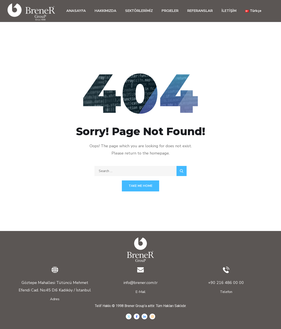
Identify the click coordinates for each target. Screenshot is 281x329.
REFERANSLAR (200, 10)
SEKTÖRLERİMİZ (139, 10)
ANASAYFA (76, 10)
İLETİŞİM (229, 10)
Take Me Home (140, 186)
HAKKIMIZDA (105, 10)
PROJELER (170, 10)
